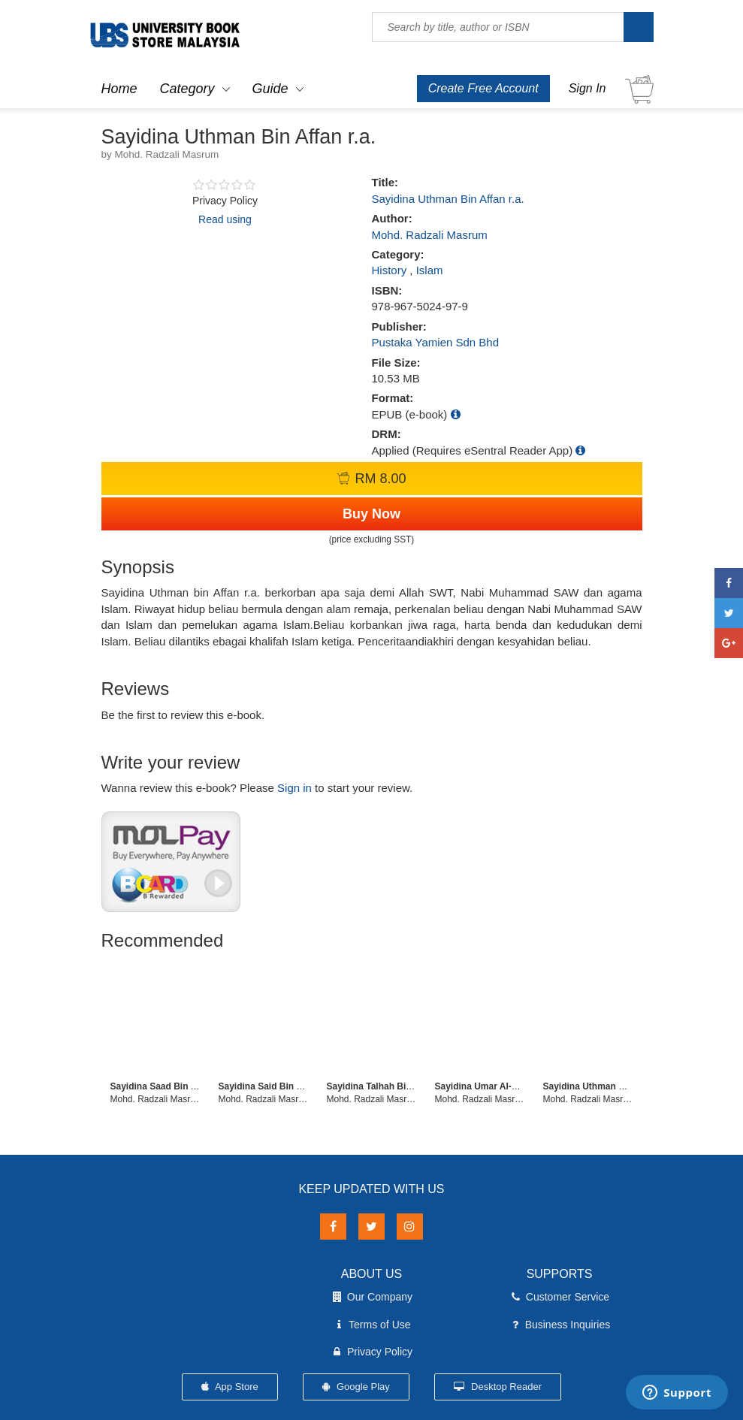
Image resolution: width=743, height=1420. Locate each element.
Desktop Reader (498, 1386)
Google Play (355, 1386)
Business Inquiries (560, 1325)
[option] (155, 1032)
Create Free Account (483, 88)
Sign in (294, 787)
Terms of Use (371, 1325)
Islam (429, 270)
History (389, 270)
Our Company (371, 1297)
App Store (229, 1386)
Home (119, 88)
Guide (270, 88)
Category (187, 88)
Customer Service (559, 1297)
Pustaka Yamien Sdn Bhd (436, 342)
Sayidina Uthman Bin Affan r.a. (448, 198)
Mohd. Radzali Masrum (430, 234)
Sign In (587, 88)
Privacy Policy (371, 1352)
